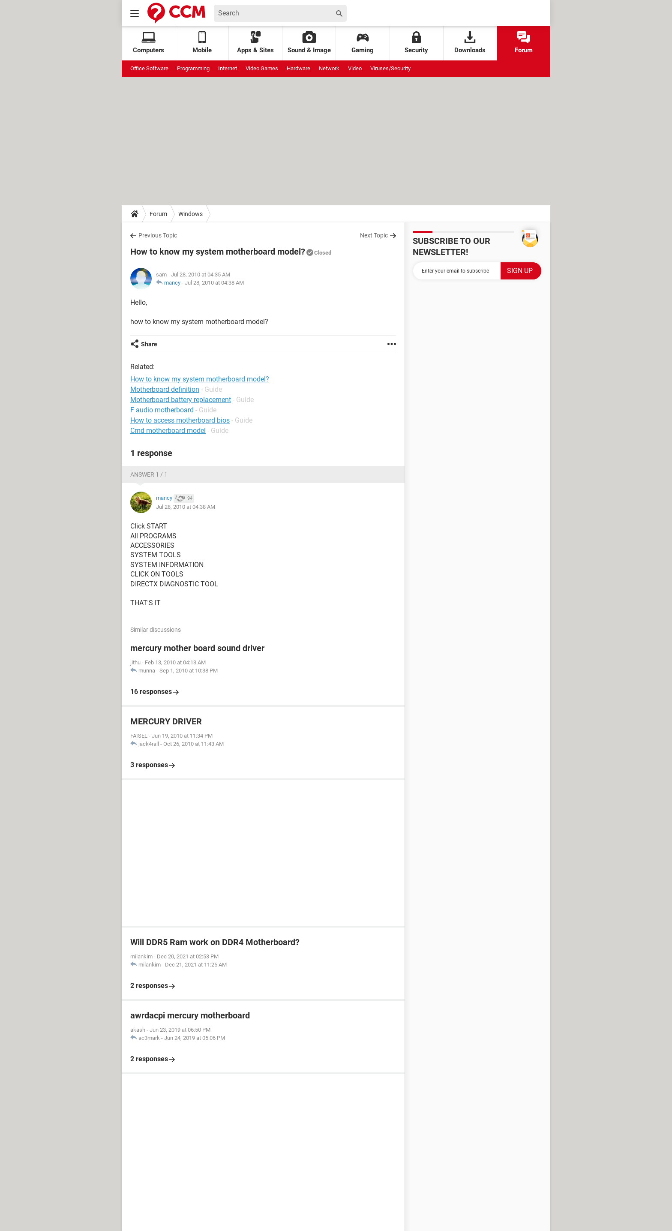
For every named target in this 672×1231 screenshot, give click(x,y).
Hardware (298, 68)
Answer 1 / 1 (149, 474)
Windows (190, 213)
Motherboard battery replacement (180, 400)
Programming (193, 68)
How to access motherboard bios (180, 420)
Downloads (470, 42)
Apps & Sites (255, 42)
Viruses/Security (390, 68)
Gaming (362, 42)
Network (329, 68)
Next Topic (374, 235)
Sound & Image (309, 42)
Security (416, 42)
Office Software (149, 68)
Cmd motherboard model (168, 430)
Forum (524, 42)
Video (355, 68)
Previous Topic (157, 235)
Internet (227, 68)
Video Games (262, 68)
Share (149, 344)
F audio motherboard (162, 410)
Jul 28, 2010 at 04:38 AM (214, 282)
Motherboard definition (164, 389)
